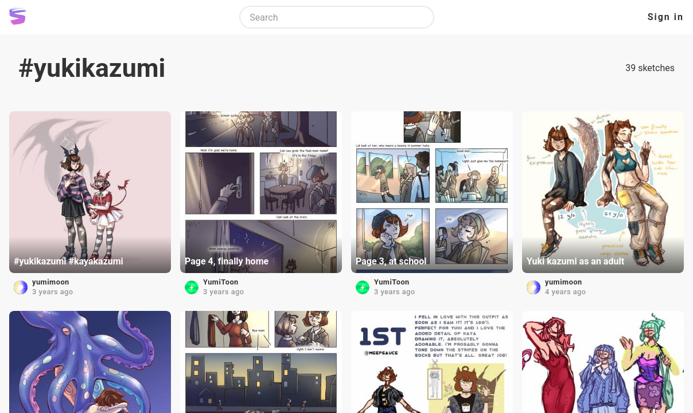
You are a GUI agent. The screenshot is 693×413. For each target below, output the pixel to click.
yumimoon (50, 282)
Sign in (666, 16)
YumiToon (221, 282)
